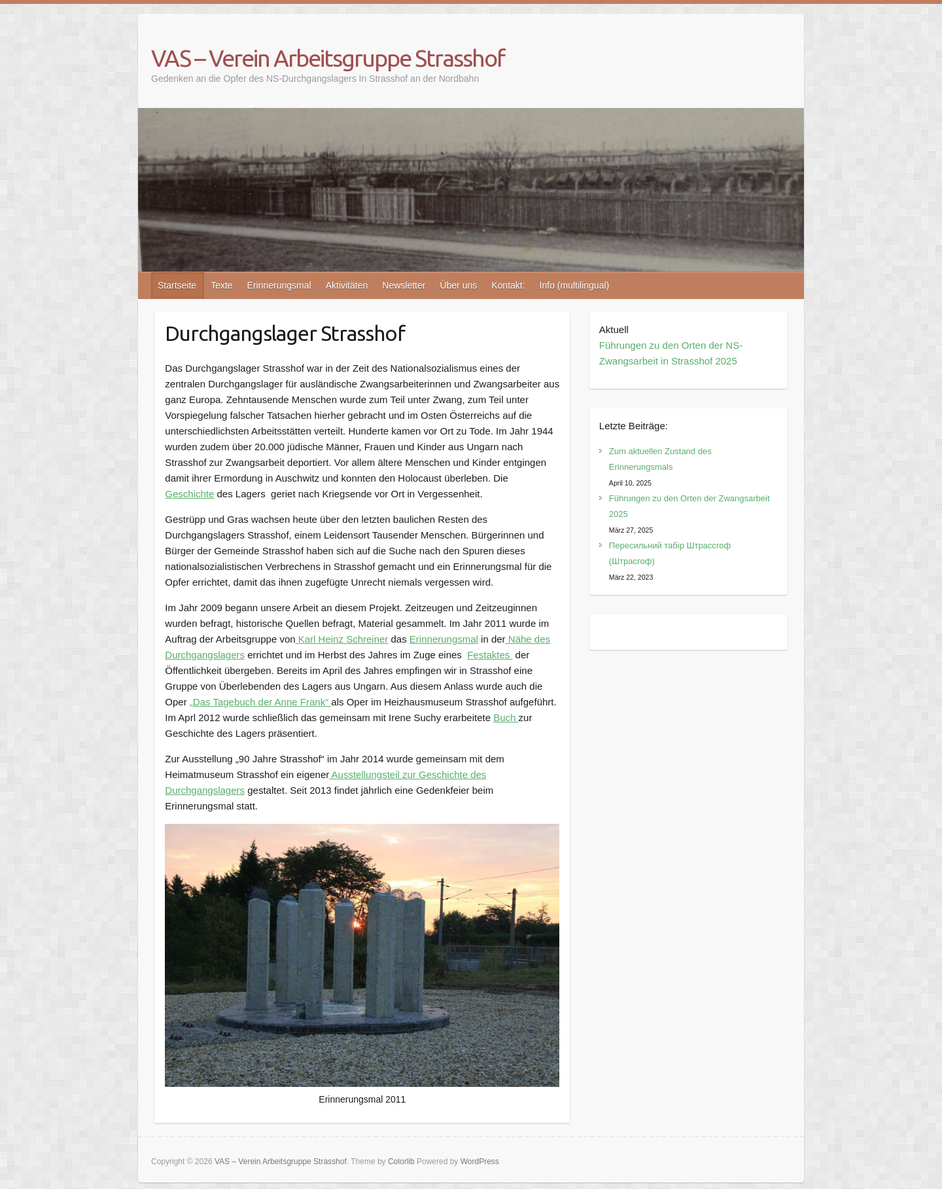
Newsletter (403, 285)
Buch (505, 717)
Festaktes (489, 654)
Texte (221, 285)
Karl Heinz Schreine (341, 639)
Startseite (177, 285)
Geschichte (189, 493)
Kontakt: (508, 285)
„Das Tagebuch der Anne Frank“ (261, 701)
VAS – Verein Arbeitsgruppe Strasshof (327, 57)
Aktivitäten (347, 285)
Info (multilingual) (575, 285)
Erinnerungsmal (279, 285)
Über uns (458, 285)
